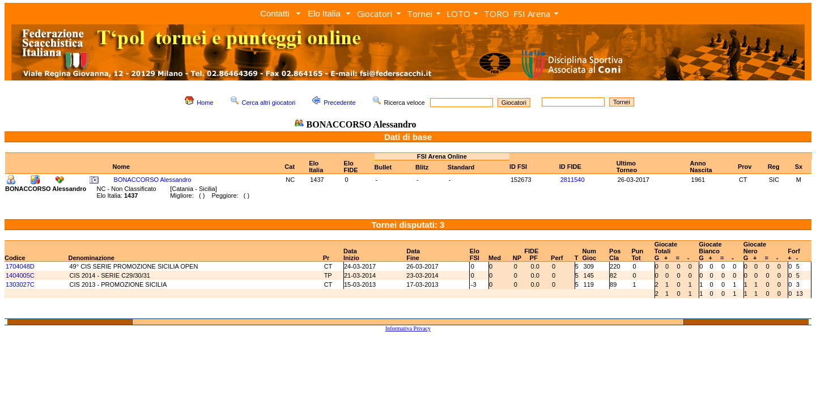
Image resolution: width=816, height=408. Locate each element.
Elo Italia (324, 13)
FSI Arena (531, 13)
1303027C (20, 284)
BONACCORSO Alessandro (153, 179)
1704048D (20, 266)
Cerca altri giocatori (269, 102)
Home (205, 102)
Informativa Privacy (408, 328)
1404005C (20, 275)
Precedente (339, 102)
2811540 (572, 179)
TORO (496, 13)
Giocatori (374, 13)
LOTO (458, 13)
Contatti (275, 13)
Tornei (419, 13)
